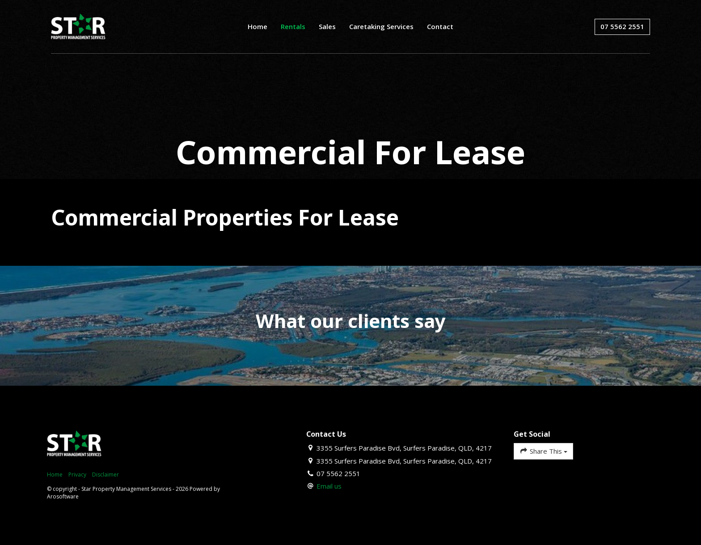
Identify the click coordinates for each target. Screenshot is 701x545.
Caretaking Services (381, 26)
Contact (440, 26)
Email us (329, 485)
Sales (327, 26)
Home (257, 26)
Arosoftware (63, 496)
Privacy (77, 474)
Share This (543, 451)
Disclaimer (105, 474)
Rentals (293, 26)
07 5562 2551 (622, 26)
